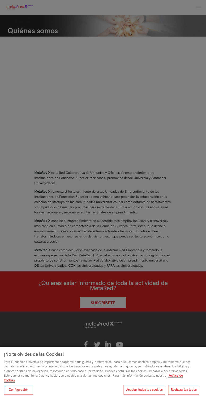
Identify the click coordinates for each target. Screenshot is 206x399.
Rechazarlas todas (184, 389)
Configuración (18, 389)
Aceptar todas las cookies (144, 389)
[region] (103, 373)
